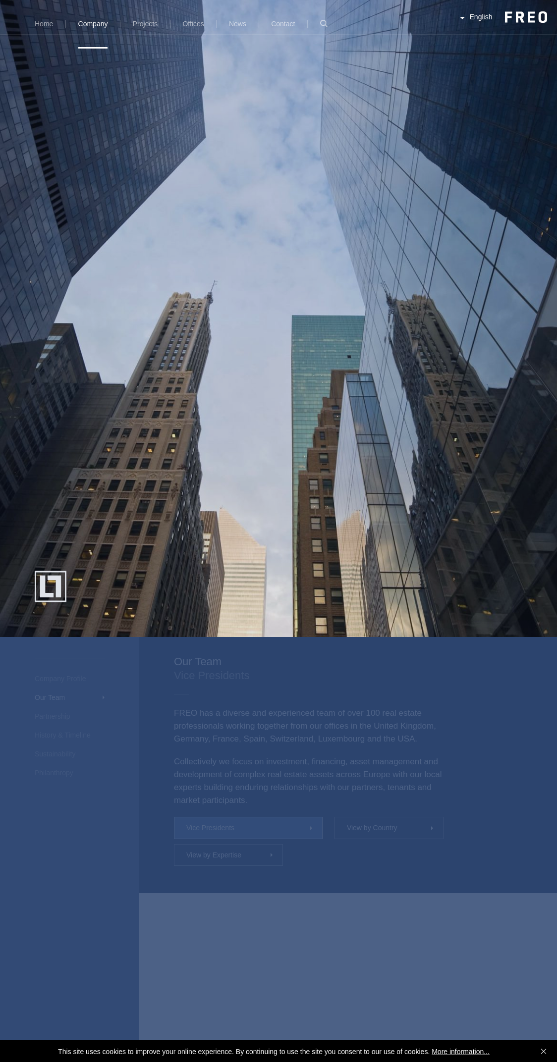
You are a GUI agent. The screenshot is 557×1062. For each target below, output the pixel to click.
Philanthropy (54, 773)
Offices (193, 24)
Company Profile (60, 679)
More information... (461, 1052)
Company (93, 24)
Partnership (52, 716)
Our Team (50, 697)
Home (44, 24)
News (237, 24)
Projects (145, 24)
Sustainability (55, 754)
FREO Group (501, 25)
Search (324, 29)
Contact (283, 24)
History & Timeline (63, 735)
